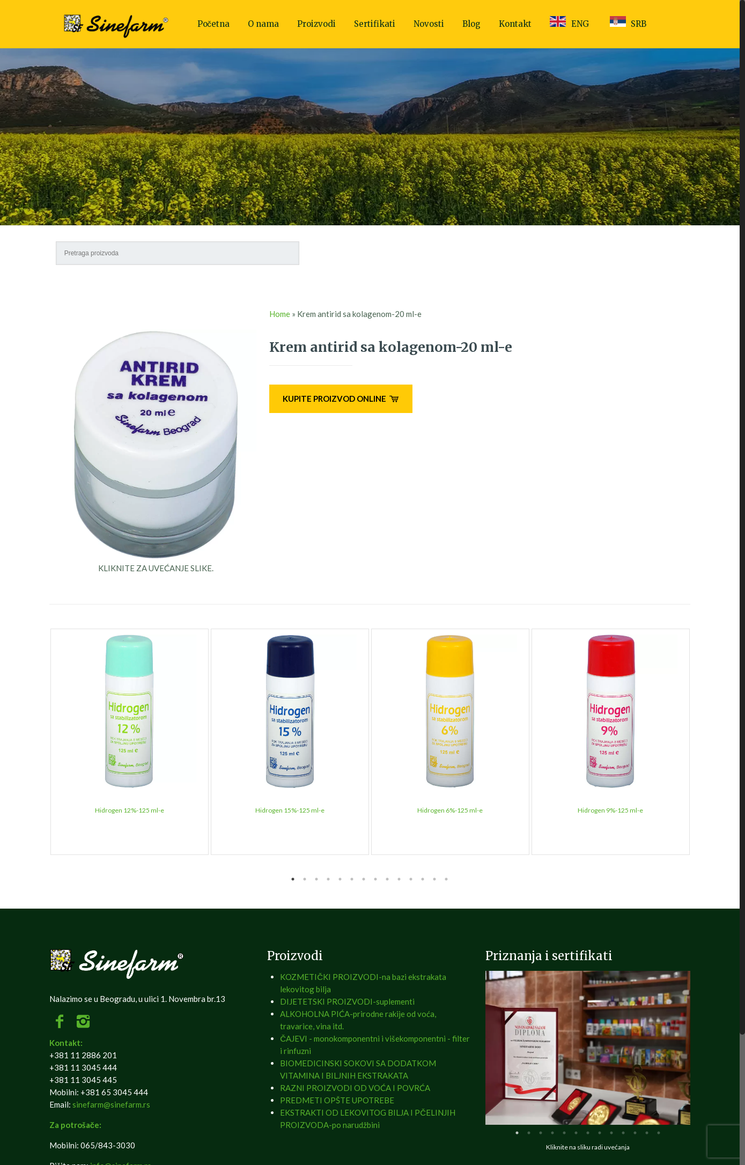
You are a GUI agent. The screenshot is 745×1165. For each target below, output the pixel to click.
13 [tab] (434, 879)
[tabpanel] (129, 742)
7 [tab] (363, 879)
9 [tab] (387, 879)
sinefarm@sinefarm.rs (111, 1104)
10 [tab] (399, 879)
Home (279, 314)
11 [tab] (410, 879)
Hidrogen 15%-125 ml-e (289, 810)
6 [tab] (351, 879)
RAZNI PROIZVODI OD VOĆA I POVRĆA (355, 1088)
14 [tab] (446, 879)
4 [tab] (328, 879)
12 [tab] (422, 879)
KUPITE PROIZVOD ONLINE (341, 398)
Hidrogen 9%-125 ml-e (610, 810)
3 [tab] (316, 879)
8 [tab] (375, 879)
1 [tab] (292, 879)
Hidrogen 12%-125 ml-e (129, 810)
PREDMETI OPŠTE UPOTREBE (337, 1100)
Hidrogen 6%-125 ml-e (450, 810)
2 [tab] (304, 879)
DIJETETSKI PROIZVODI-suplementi (347, 1001)
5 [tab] (340, 879)
